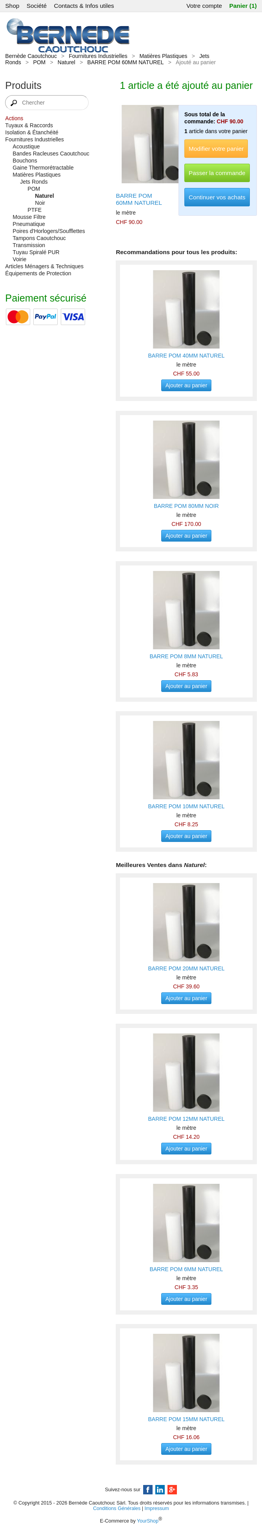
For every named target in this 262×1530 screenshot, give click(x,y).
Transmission (29, 245)
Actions (14, 118)
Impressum (157, 1508)
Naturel (66, 62)
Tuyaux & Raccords (29, 125)
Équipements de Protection (38, 273)
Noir (40, 203)
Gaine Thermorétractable (43, 167)
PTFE (34, 210)
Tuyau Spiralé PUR (36, 252)
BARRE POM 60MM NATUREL (125, 62)
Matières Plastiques (163, 56)
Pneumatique (29, 224)
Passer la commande (217, 173)
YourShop (147, 1521)
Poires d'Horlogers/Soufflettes (49, 231)
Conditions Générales (116, 1508)
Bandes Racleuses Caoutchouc (51, 153)
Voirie (19, 259)
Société (37, 5)
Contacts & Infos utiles (84, 5)
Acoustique (26, 146)
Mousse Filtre (29, 217)
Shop (12, 5)
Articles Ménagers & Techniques (44, 266)
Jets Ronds (33, 181)
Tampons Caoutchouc (39, 238)
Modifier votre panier (216, 148)
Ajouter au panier (186, 385)
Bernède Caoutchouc (31, 56)
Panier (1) (243, 5)
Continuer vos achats (217, 197)
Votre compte (204, 5)
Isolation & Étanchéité (31, 132)
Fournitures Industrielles (98, 56)
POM (39, 62)
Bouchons (25, 160)
